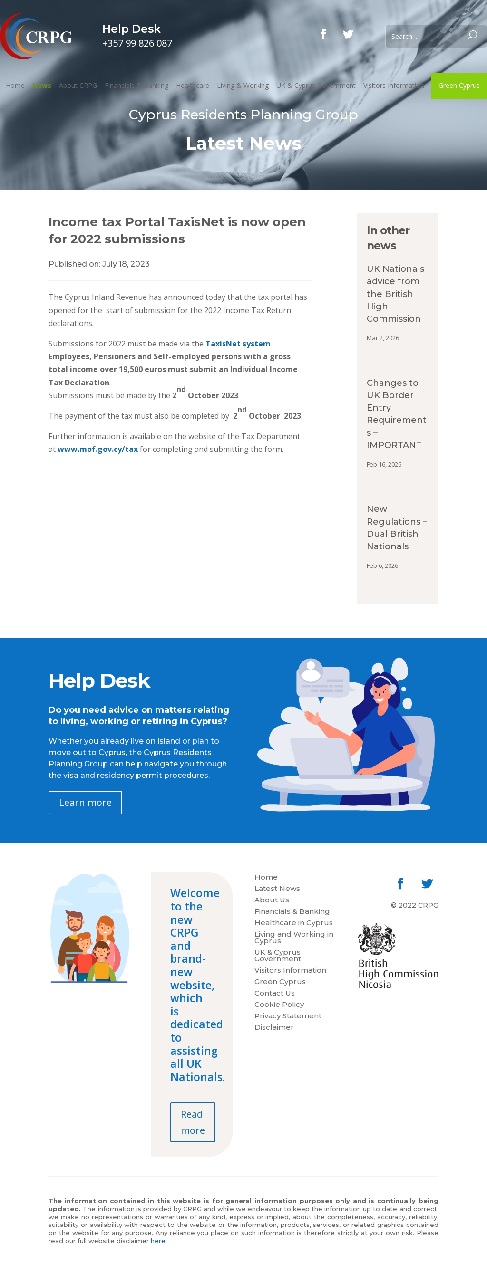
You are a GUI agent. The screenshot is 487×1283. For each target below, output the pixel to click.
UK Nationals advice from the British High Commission (395, 294)
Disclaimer (274, 1028)
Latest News (277, 889)
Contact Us (274, 993)
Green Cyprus (459, 85)
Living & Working (243, 85)
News (41, 85)
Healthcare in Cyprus (293, 923)
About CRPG (78, 85)
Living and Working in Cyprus (293, 938)
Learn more (85, 802)
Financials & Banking (136, 85)
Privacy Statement (287, 1016)
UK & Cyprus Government (316, 85)
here (158, 1241)
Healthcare (192, 85)
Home (15, 85)
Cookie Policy (279, 1005)
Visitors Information (393, 85)
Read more (193, 1122)
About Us (271, 900)
